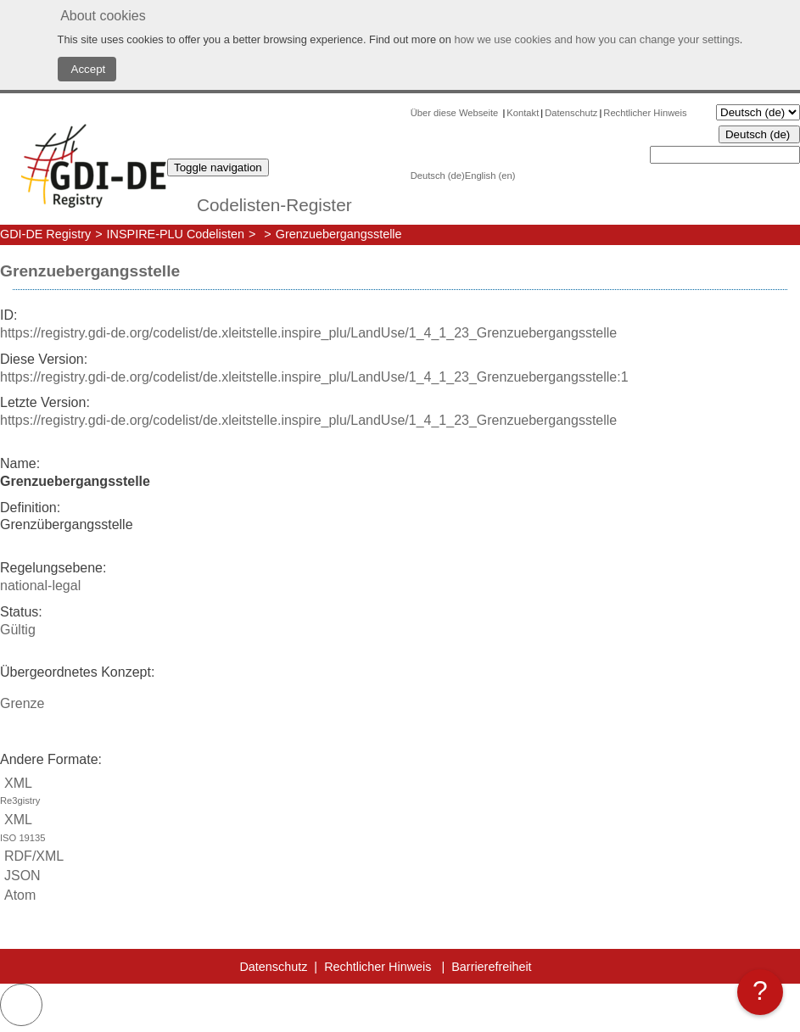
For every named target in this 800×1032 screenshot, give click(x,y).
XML (400, 793)
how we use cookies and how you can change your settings (596, 39)
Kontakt (522, 113)
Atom (18, 895)
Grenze (22, 703)
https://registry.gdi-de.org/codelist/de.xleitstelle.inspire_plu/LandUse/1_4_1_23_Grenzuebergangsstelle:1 (314, 377)
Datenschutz (571, 113)
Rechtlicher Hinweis (644, 113)
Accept (87, 69)
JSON (20, 875)
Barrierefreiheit (491, 966)
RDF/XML (32, 856)
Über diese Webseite (456, 113)
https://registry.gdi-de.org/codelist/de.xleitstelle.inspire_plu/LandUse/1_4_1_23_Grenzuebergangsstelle (308, 333)
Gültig (18, 629)
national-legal (40, 585)
